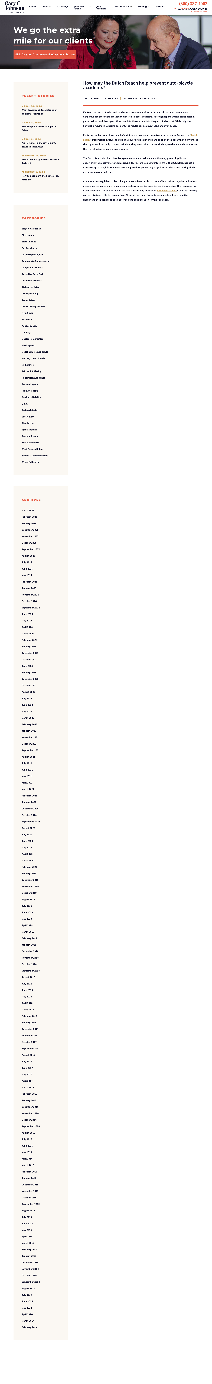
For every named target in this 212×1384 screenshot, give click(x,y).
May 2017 (27, 1074)
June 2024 (27, 614)
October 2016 (29, 1119)
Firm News (27, 312)
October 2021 (29, 743)
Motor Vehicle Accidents (35, 351)
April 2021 (27, 782)
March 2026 (28, 510)
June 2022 (27, 704)
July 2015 (27, 1217)
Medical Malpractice (32, 338)
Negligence (28, 364)
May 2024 (27, 620)
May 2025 (27, 575)
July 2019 (27, 905)
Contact (159, 6)
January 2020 (29, 873)
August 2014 (28, 1288)
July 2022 (27, 698)
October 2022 (29, 685)
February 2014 (29, 1327)
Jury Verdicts (101, 7)
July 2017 (27, 1061)
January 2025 (29, 588)
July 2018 (27, 983)
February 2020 (29, 866)
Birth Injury (28, 235)
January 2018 (29, 1022)
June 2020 (27, 841)
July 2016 (27, 1139)
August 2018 (28, 977)
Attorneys (62, 6)
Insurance (27, 319)
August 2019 (28, 899)
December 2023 (30, 653)
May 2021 (27, 776)
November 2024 (30, 594)
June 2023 (27, 665)
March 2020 (28, 860)
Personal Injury (30, 384)
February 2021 (29, 795)
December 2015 (30, 1184)
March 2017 (28, 1087)
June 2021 (27, 769)
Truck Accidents (30, 442)
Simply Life (28, 423)
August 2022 (28, 691)
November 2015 (30, 1191)
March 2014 (28, 1320)
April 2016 (27, 1158)
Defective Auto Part (32, 274)
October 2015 (29, 1197)
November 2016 (30, 1113)
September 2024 (31, 607)
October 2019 (29, 892)
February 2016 (29, 1171)
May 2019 (27, 918)
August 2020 (28, 828)
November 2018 (30, 957)
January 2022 (29, 730)
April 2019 (27, 925)
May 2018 (27, 996)
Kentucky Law (29, 325)
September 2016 (31, 1126)
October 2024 (29, 601)
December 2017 (30, 1029)
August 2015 (28, 1210)
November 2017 (30, 1035)
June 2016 (27, 1145)
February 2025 (29, 581)
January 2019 (29, 944)
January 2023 (29, 672)
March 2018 (28, 1009)
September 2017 (31, 1048)
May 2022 (27, 711)
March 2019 (28, 931)
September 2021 (31, 750)
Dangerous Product (32, 267)
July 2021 (27, 763)
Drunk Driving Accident (34, 306)
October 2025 (29, 542)
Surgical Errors (30, 436)
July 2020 (27, 834)
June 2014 (27, 1301)
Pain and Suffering (32, 371)
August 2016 (28, 1132)
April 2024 (27, 627)
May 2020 (27, 847)
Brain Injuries (29, 241)
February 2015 (29, 1249)
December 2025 (30, 529)
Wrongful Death (30, 462)
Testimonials (123, 7)
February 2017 (29, 1093)
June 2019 (27, 912)
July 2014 (27, 1294)
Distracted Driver (31, 286)
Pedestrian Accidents (33, 377)
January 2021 (29, 802)
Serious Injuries (30, 410)
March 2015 (28, 1242)
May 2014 (27, 1307)
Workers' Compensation (35, 455)
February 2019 (29, 938)
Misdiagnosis (29, 345)
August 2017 (28, 1054)
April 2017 (27, 1080)
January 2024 (29, 646)
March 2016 (28, 1165)
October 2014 (29, 1275)
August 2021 (28, 756)
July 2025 (27, 562)
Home (32, 6)
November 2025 (30, 536)
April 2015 (27, 1236)
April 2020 (27, 853)
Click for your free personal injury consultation (45, 55)
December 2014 (30, 1262)
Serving (144, 7)
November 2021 (30, 737)
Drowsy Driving (30, 293)
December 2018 (30, 951)
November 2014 (30, 1268)
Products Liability (31, 397)
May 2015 (27, 1230)
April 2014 (27, 1314)
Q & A (24, 403)
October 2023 (29, 659)
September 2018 (31, 970)
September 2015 (31, 1204)
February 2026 (29, 516)
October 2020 (29, 815)
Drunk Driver (28, 299)
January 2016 (29, 1178)
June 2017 (27, 1067)
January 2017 (29, 1100)
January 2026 (29, 523)
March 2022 (28, 717)
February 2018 (29, 1016)
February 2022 (29, 724)
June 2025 (27, 568)
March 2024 (28, 633)
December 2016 (30, 1106)
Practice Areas (82, 8)
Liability (26, 332)
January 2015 (29, 1255)
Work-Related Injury (32, 449)
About (46, 7)
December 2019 (30, 879)
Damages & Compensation (36, 261)
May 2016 (27, 1152)
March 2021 (28, 789)
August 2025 (28, 555)
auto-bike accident (167, 190)
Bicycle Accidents (31, 228)
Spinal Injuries (29, 429)
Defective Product (32, 280)
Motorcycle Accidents (33, 358)
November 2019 (30, 886)
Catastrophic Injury (32, 254)
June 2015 (27, 1223)
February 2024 (29, 640)
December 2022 (30, 678)
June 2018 (27, 990)
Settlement (28, 416)
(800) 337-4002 (193, 4)
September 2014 (31, 1281)
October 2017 (29, 1042)
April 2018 (27, 1003)
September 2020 (31, 821)
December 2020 (30, 808)
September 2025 (31, 549)
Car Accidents (29, 248)
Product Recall (30, 390)
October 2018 (29, 964)
